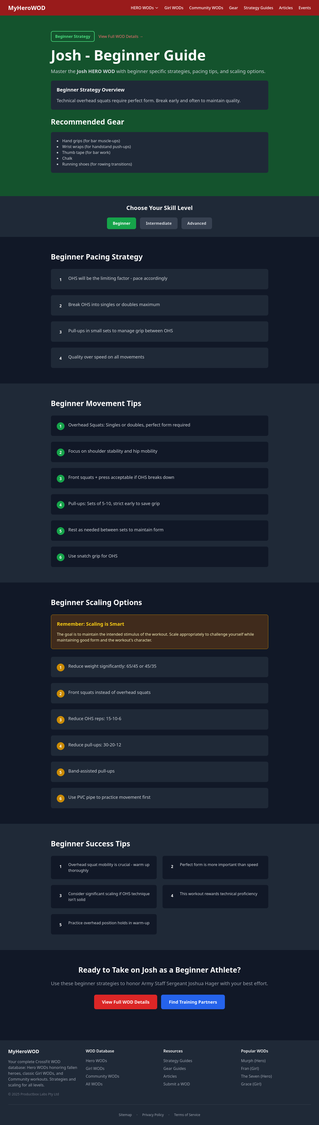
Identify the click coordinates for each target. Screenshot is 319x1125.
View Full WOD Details (125, 1002)
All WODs (94, 1084)
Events (305, 7)
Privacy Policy (153, 1114)
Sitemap (125, 1114)
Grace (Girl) (251, 1084)
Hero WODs (96, 1060)
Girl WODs (173, 7)
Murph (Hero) (253, 1060)
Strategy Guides (258, 7)
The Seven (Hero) (256, 1076)
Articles (286, 7)
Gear (233, 7)
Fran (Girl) (250, 1068)
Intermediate (159, 223)
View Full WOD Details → (120, 36)
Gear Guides (175, 1068)
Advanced (196, 223)
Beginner (122, 223)
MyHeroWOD (27, 8)
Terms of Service (187, 1114)
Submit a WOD (177, 1084)
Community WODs (206, 7)
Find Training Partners (193, 1002)
